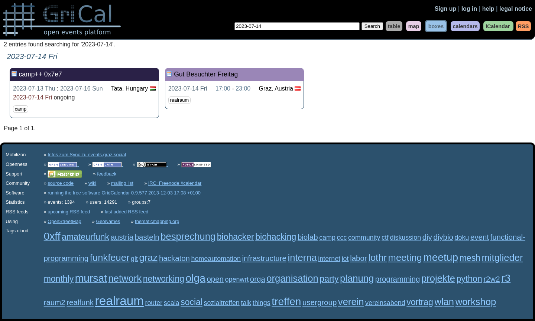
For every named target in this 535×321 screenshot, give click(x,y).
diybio (443, 237)
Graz (265, 88)
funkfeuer (110, 257)
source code (61, 183)
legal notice (515, 9)
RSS (523, 26)
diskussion (405, 237)
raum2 (54, 302)
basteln (147, 237)
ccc (342, 237)
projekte (438, 278)
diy (427, 237)
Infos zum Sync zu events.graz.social (87, 154)
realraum (179, 100)
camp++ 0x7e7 (40, 74)
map (413, 26)
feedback (106, 174)
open (215, 279)
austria (122, 237)
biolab (308, 237)
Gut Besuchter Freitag (206, 74)
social (191, 302)
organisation (292, 278)
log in (469, 9)
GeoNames (108, 221)
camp (20, 109)
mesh (470, 258)
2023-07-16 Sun (81, 88)
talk (246, 303)
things (261, 303)
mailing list (122, 183)
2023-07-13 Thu (34, 88)
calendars (465, 26)
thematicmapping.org (157, 221)
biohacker (235, 237)
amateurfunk (85, 237)
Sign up (446, 9)
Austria (284, 88)
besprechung (187, 236)
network (125, 278)
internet (329, 258)
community (364, 237)
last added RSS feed (126, 211)
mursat (91, 278)
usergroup (319, 302)
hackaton (174, 258)
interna (302, 257)
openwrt (237, 279)
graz (148, 257)
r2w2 (491, 279)
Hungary (137, 88)
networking (163, 279)
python (469, 279)
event (479, 237)
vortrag (419, 302)
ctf (385, 237)
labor (358, 258)
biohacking (275, 237)
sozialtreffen (222, 303)
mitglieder (502, 257)
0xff (52, 236)
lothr (377, 257)
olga (195, 278)
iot (345, 258)
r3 (505, 278)
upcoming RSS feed (69, 211)
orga (257, 279)
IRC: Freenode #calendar (175, 183)
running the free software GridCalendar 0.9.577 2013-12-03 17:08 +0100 (124, 193)
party (329, 279)
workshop (475, 302)
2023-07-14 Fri (32, 97)
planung (357, 278)
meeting (405, 257)
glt (134, 258)
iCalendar (498, 26)
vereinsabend (385, 303)
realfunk (80, 302)
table (394, 26)
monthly (59, 279)
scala (171, 303)
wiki (92, 183)
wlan (444, 302)
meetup (440, 257)
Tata (116, 88)
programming (397, 279)
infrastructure (264, 258)
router (153, 303)
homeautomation (216, 258)
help (488, 9)
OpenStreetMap (64, 221)
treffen (286, 301)
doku (461, 237)
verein (351, 302)
